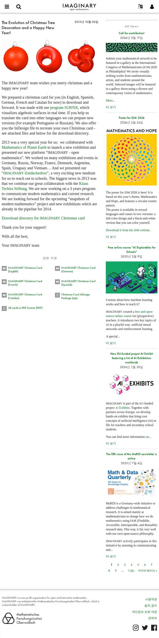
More (109, 100)
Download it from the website (128, 230)
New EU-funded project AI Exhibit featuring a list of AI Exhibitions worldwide (131, 358)
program (64, 107)
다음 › (131, 570)
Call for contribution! (131, 33)
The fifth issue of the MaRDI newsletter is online (131, 456)
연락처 (152, 618)
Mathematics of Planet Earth (24, 147)
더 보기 (111, 107)
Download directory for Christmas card (43, 218)
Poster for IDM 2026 (131, 118)
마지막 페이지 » (147, 570)
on (147, 436)
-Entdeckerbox (25, 173)
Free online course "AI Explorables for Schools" (131, 249)
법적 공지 (150, 605)
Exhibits (122, 407)
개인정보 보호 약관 (144, 612)
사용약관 (151, 599)
